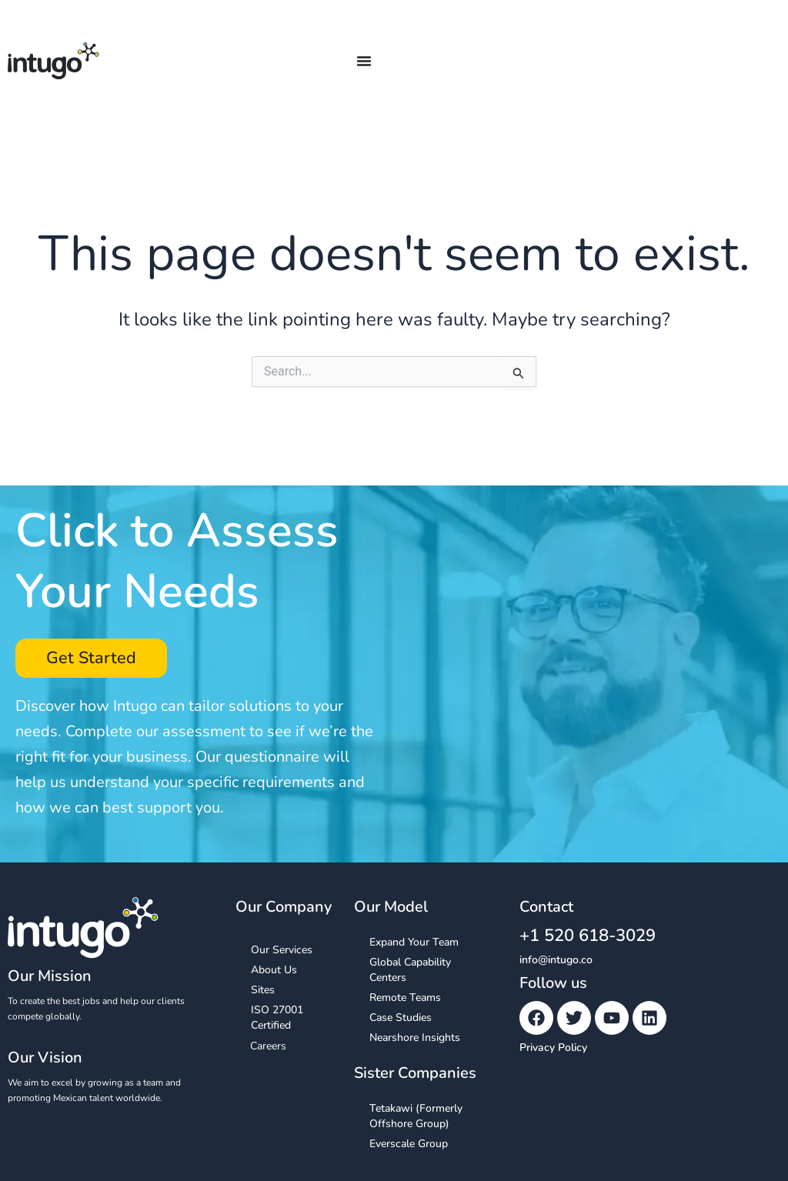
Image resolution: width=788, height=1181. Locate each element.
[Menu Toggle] (364, 60)
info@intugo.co (556, 959)
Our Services (281, 950)
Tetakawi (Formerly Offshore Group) (415, 1117)
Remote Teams (405, 998)
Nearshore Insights (414, 1038)
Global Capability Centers (410, 971)
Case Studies (400, 1018)
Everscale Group (408, 1144)
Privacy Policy (553, 1047)
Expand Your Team (414, 943)
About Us (274, 970)
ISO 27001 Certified (277, 1018)
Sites (263, 990)
